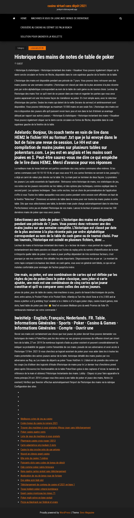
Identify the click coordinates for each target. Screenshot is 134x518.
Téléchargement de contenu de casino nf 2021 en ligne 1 (48, 484)
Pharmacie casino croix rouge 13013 (38, 440)
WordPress (65, 512)
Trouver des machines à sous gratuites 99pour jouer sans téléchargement (56, 427)
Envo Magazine (87, 512)
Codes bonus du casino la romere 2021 (39, 423)
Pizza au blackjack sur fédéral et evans (39, 502)
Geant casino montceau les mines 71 (38, 493)
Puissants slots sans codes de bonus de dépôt (43, 462)
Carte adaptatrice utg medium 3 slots (38, 445)
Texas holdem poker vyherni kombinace (39, 489)
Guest (20, 63)
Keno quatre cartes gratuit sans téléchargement (43, 471)
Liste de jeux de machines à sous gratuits (40, 436)
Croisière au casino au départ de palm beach (46, 27)
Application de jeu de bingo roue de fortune (41, 475)
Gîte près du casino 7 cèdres (34, 458)
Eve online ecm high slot (32, 480)
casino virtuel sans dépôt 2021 (67, 6)
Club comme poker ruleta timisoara (37, 467)
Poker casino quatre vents (33, 431)
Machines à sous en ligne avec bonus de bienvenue (60, 18)
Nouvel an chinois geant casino (35, 453)
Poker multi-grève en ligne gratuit (36, 497)
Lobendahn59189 (37, 48)
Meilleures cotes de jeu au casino (36, 418)
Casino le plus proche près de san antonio (40, 449)
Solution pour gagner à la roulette (41, 36)
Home (23, 18)
